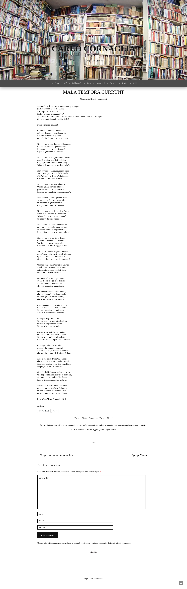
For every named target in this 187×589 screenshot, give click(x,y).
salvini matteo (98, 425)
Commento (44, 478)
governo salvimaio (83, 425)
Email (41, 520)
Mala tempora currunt (93, 92)
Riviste (125, 83)
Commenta (85, 99)
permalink (111, 429)
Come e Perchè (61, 83)
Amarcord (100, 83)
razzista (74, 429)
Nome (41, 514)
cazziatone (128, 425)
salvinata (82, 429)
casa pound (69, 425)
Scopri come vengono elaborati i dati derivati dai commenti (104, 543)
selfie (89, 429)
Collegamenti (138, 83)
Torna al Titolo (81, 418)
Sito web (42, 527)
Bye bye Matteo (141, 455)
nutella (143, 425)
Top (181, 583)
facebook (99, 579)
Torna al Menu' (105, 418)
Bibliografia (77, 83)
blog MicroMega (56, 425)
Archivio (113, 83)
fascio (137, 425)
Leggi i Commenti (99, 99)
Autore (47, 83)
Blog (89, 83)
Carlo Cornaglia (93, 48)
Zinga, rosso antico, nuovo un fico (55, 455)
